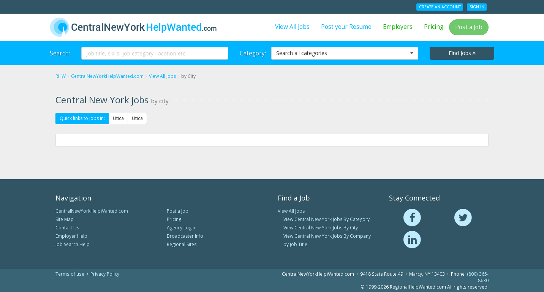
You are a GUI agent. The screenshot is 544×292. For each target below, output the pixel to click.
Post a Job (468, 27)
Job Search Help (72, 244)
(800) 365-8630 (478, 277)
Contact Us (67, 227)
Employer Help (71, 236)
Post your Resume (346, 27)
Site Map (64, 219)
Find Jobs (462, 53)
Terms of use (69, 274)
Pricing (433, 27)
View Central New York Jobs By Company (327, 236)
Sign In (477, 6)
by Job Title (295, 244)
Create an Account (440, 6)
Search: (60, 53)
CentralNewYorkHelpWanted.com (91, 211)
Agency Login (181, 227)
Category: (253, 53)
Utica (118, 118)
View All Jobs (292, 27)
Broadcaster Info (185, 236)
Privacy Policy (104, 274)
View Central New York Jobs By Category (326, 219)
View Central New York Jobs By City (320, 227)
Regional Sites (181, 244)
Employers (398, 27)
